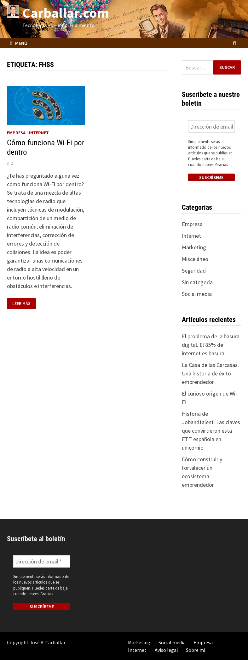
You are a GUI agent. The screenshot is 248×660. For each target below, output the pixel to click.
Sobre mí (195, 650)
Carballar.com (65, 12)
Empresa (16, 133)
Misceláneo (195, 259)
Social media (197, 293)
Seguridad (194, 270)
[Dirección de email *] (211, 126)
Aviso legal (166, 650)
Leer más (22, 303)
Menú (18, 43)
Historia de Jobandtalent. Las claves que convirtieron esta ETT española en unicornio (211, 430)
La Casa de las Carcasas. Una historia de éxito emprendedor (210, 373)
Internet (39, 133)
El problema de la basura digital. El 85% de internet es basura (210, 345)
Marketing (194, 247)
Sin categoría (197, 282)
